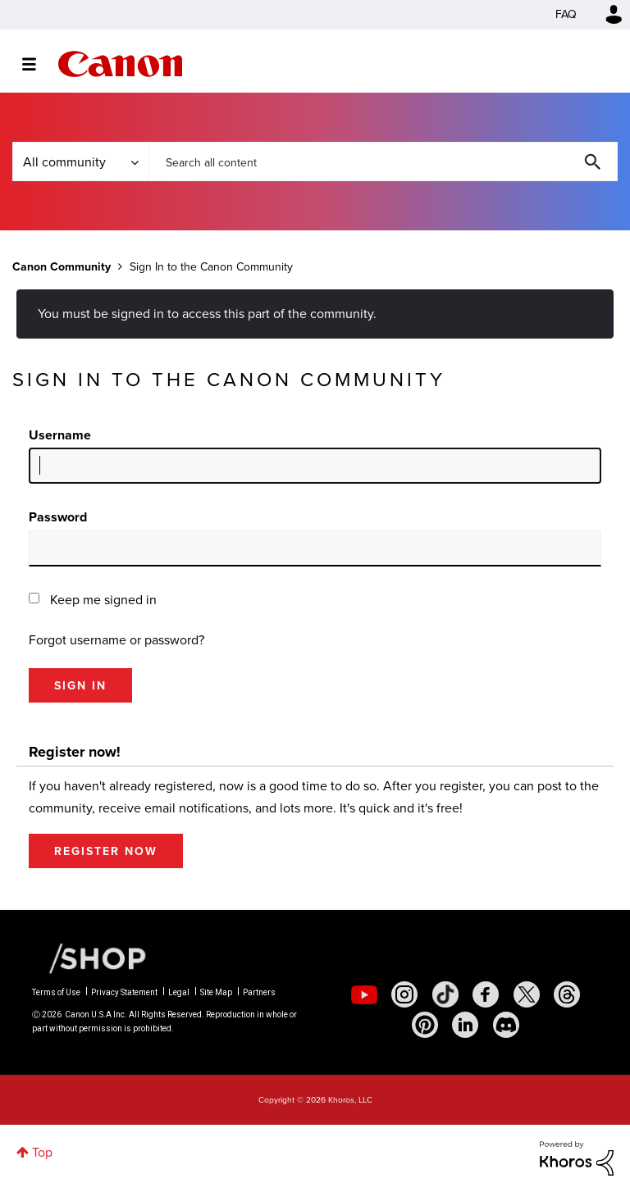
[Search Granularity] (80, 161)
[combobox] (383, 161)
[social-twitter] (527, 994)
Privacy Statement (124, 992)
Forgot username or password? (116, 639)
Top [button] (42, 1152)
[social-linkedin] (465, 1025)
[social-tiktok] (445, 994)
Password (58, 516)
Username (60, 434)
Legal (178, 992)
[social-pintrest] (425, 1025)
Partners (259, 992)
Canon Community (120, 64)
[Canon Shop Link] (89, 957)
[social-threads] (567, 994)
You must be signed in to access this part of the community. (207, 313)
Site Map (216, 992)
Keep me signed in (103, 599)
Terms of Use (56, 992)
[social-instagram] (404, 994)
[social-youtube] (364, 994)
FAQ (566, 14)
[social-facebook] (485, 994)
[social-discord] (506, 1025)
